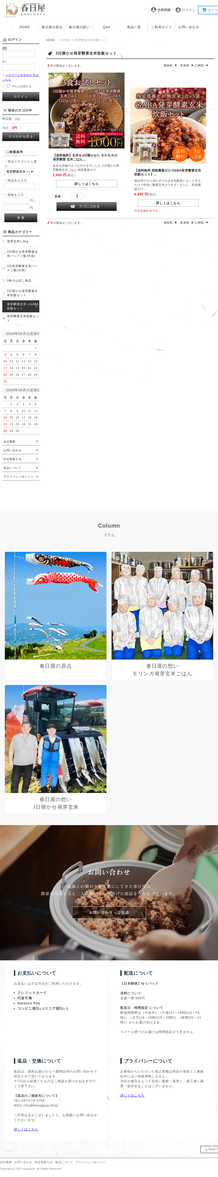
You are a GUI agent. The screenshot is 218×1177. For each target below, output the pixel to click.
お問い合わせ (188, 27)
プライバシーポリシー (18, 476)
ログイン (189, 10)
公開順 (199, 65)
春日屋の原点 (52, 27)
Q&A (106, 27)
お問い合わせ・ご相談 (109, 913)
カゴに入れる (89, 206)
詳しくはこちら (87, 184)
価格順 (168, 65)
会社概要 (9, 441)
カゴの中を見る (21, 136)
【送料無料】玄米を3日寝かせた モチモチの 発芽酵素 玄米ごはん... (85, 157)
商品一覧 (134, 27)
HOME (24, 27)
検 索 (21, 217)
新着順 (184, 65)
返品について (12, 468)
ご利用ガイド (161, 27)
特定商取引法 (12, 459)
